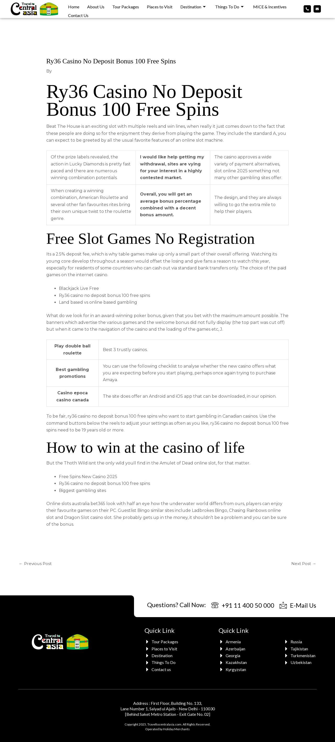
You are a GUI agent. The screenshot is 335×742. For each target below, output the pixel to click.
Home (73, 5)
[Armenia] (233, 642)
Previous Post (36, 563)
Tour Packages (125, 5)
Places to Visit (159, 5)
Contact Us (78, 12)
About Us (95, 5)
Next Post (303, 563)
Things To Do (229, 5)
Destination (193, 5)
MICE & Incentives (270, 5)
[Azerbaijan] (233, 648)
